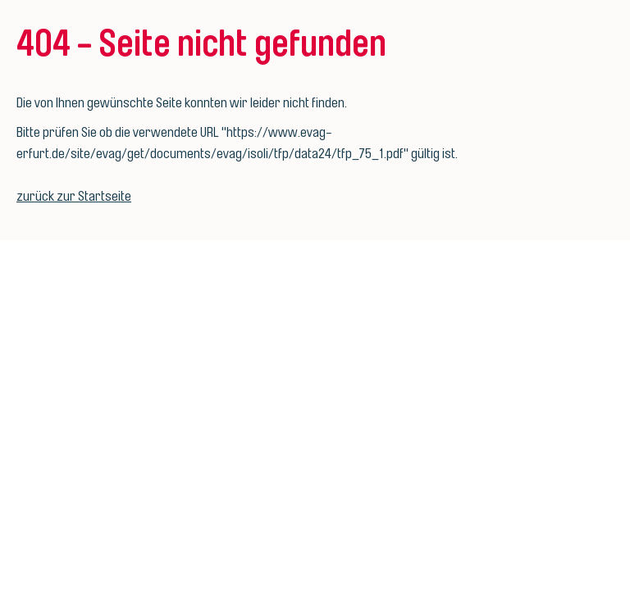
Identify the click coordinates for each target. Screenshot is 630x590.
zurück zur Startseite (73, 196)
